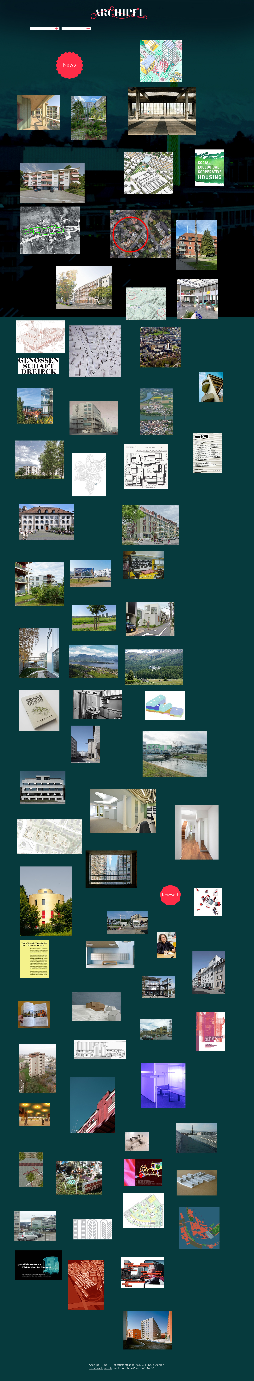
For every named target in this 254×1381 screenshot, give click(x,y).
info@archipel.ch (100, 1368)
